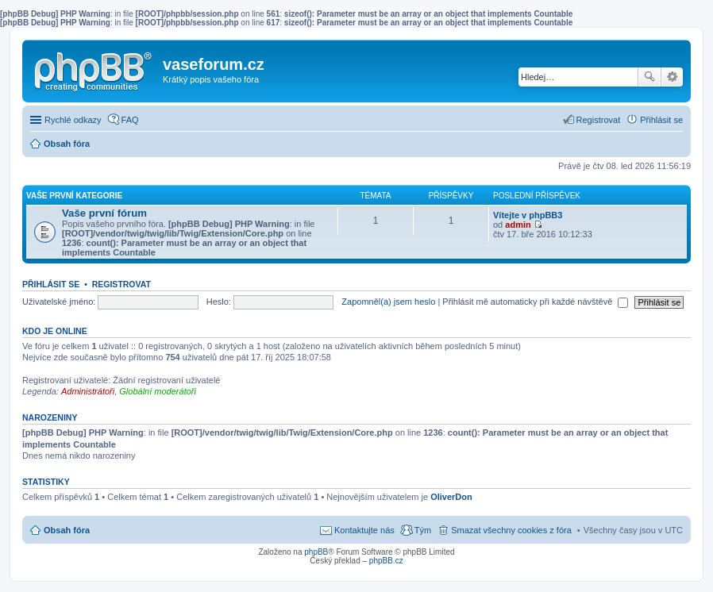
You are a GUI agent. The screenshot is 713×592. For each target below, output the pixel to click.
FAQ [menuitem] (130, 120)
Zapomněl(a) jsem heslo (388, 301)
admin (517, 224)
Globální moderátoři (157, 391)
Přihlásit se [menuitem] (661, 120)
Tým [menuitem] (422, 530)
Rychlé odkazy (73, 120)
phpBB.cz (386, 560)
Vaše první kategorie (74, 195)
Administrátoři (87, 391)
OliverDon (451, 497)
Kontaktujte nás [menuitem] (364, 530)
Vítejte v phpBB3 (527, 215)
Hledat (649, 76)
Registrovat (121, 284)
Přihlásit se (50, 284)
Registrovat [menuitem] (598, 120)
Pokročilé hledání (672, 76)
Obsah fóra (67, 530)
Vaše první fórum (104, 213)
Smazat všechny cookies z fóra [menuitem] (511, 530)
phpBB (316, 552)
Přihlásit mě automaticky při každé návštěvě (535, 301)
